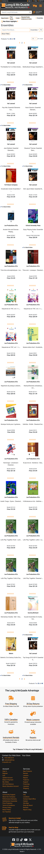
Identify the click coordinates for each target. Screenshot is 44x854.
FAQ (24, 794)
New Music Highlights (9, 21)
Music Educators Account (10, 786)
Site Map (26, 803)
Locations (26, 797)
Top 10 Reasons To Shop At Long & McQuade (28, 749)
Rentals (25, 773)
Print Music (11, 18)
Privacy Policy (6, 807)
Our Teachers (6, 812)
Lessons (25, 775)
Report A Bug (27, 809)
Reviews (25, 807)
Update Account (7, 777)
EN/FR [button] (40, 1)
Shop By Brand (27, 805)
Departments (4, 18)
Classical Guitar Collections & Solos (26, 18)
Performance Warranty (9, 799)
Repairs (25, 777)
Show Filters (5, 34)
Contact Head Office (29, 799)
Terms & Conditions (8, 805)
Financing (26, 784)
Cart (3, 775)
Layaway (26, 786)
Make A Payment (7, 780)
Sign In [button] (29, 1)
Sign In (4, 771)
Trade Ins (26, 780)
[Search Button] (30, 12)
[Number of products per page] (34, 38)
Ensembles (34, 30)
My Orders (5, 782)
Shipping (26, 788)
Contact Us (4, 1)
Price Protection (7, 803)
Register (5, 773)
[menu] (40, 5)
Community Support (8, 794)
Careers (25, 801)
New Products (27, 771)
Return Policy (6, 809)
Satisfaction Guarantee (9, 801)
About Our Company (8, 797)
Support (25, 782)
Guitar (18, 18)
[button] (33, 5)
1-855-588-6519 (8, 758)
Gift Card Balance (8, 784)
